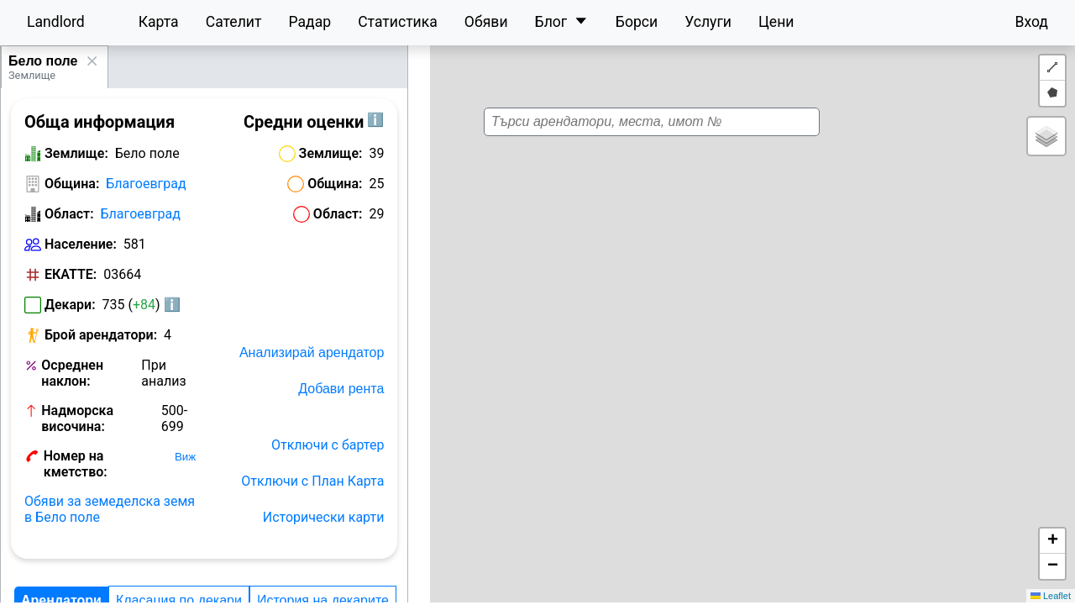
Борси (637, 21)
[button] (735, 296)
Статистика (398, 21)
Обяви (486, 21)
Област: (69, 214)
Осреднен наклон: (72, 373)
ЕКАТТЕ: (71, 274)
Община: (72, 184)
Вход (1031, 21)
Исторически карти (324, 517)
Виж (185, 456)
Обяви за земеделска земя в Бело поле (109, 509)
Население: (81, 244)
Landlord (56, 21)
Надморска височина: (77, 418)
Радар (309, 21)
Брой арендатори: (101, 335)
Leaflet (1050, 596)
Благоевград (146, 184)
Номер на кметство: (76, 464)
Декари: (70, 305)
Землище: (76, 153)
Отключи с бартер (327, 445)
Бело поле (42, 61)
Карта (159, 21)
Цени (776, 21)
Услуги (708, 21)
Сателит (234, 21)
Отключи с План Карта (312, 481)
